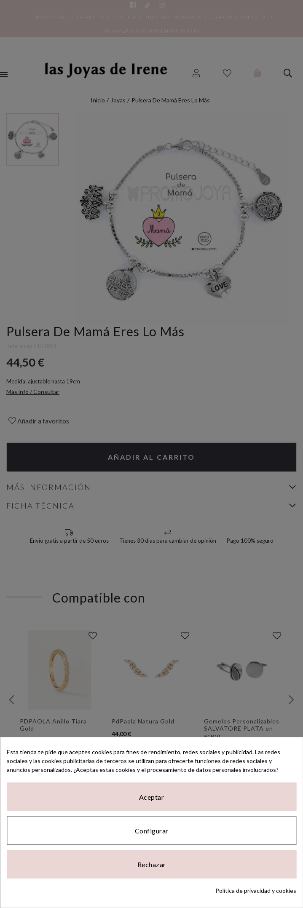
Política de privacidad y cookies (255, 890)
